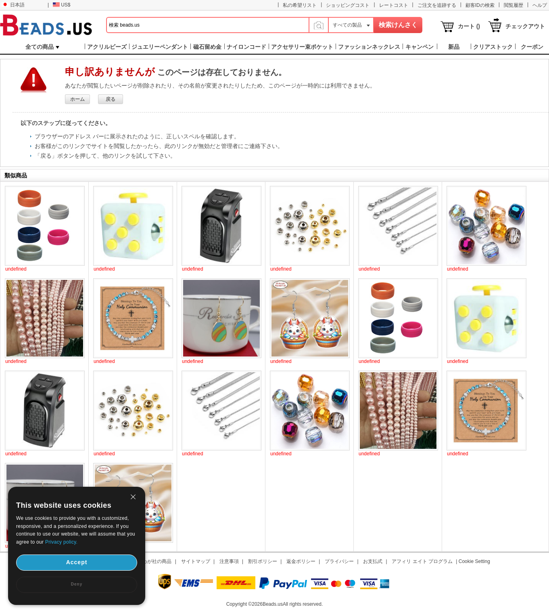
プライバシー (339, 561)
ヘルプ (539, 5)
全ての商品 (42, 47)
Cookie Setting (474, 561)
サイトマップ (195, 561)
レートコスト (393, 5)
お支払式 (372, 561)
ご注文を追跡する (436, 5)
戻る (110, 99)
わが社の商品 (156, 561)
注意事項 (229, 561)
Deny (76, 584)
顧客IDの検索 (480, 5)
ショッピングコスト (347, 5)
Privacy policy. (61, 542)
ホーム (77, 99)
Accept (77, 562)
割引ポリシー (262, 561)
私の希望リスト (300, 5)
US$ (61, 5)
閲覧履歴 (513, 5)
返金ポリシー (300, 561)
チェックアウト (525, 26)
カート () (469, 26)
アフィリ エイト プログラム (422, 561)
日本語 (13, 5)
